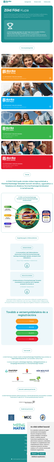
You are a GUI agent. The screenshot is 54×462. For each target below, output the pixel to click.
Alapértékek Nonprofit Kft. (19, 358)
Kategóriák (28, 2)
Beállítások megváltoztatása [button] (38, 456)
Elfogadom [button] (34, 453)
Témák (37, 2)
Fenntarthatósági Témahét (35, 363)
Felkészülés (47, 2)
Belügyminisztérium (39, 362)
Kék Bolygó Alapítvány (26, 362)
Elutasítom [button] (41, 453)
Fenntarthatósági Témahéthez (32, 357)
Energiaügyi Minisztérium (18, 363)
